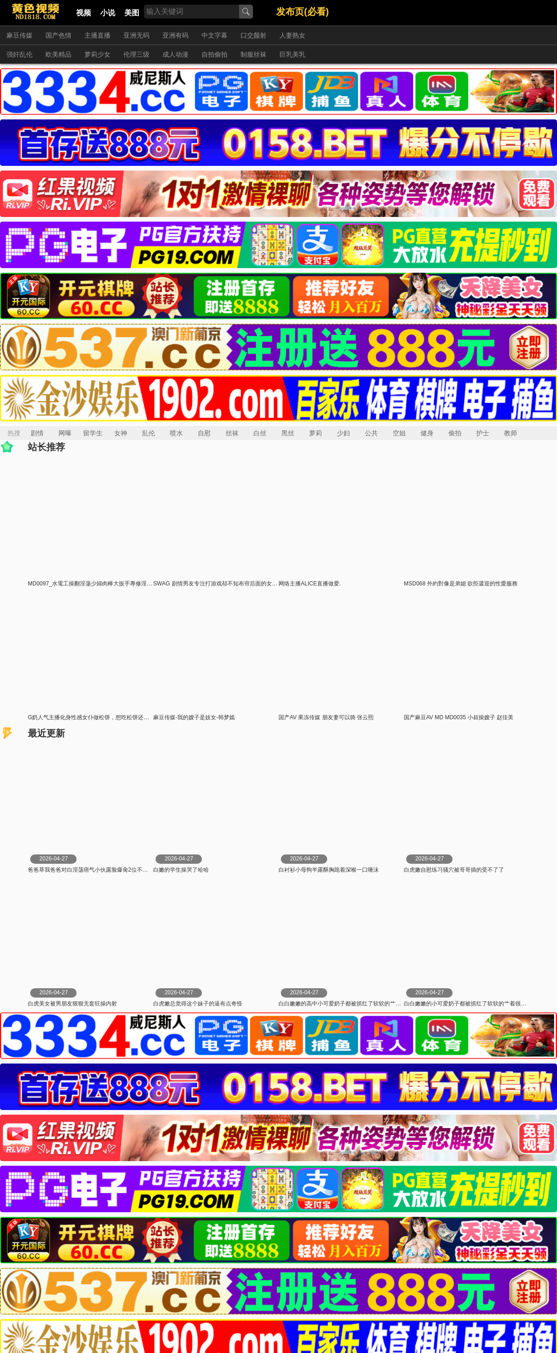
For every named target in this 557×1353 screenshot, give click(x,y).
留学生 (93, 433)
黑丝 (287, 433)
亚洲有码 (175, 35)
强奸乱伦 (19, 54)
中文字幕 (214, 35)
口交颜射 (253, 35)
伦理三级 (136, 54)
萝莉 (315, 433)
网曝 (64, 433)
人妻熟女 (292, 35)
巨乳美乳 (292, 54)
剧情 (37, 433)
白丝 (259, 433)
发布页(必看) (302, 12)
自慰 (204, 433)
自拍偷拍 (214, 54)
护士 (482, 433)
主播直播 (97, 35)
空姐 (399, 433)
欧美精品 (58, 54)
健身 (427, 433)
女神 (120, 433)
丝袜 (232, 433)
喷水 (176, 433)
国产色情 (58, 35)
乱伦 (148, 433)
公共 (371, 433)
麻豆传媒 (19, 35)
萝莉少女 (97, 54)
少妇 (343, 433)
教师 (510, 433)
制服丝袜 (253, 54)
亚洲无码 (136, 35)
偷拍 (454, 433)
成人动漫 (175, 54)
